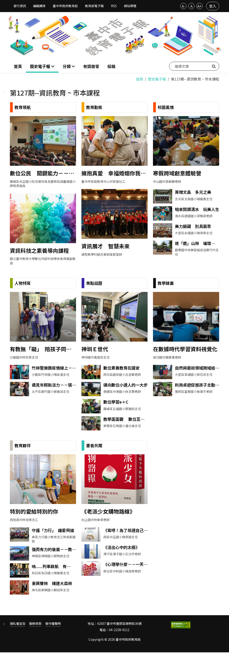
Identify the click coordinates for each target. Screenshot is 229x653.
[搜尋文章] (194, 66)
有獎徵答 (91, 66)
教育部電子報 (94, 6)
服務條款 (35, 624)
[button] (69, 66)
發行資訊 (19, 6)
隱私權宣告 (17, 624)
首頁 (18, 66)
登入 (212, 6)
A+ (199, 6)
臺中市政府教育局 (65, 6)
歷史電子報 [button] (40, 66)
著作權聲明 (53, 624)
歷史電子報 (157, 78)
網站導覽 (130, 6)
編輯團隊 (39, 6)
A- (183, 6)
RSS (114, 6)
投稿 (111, 66)
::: (4, 90)
